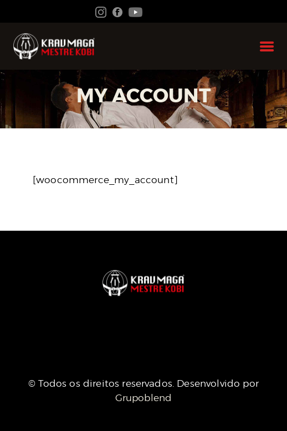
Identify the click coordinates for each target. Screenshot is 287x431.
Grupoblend (143, 397)
